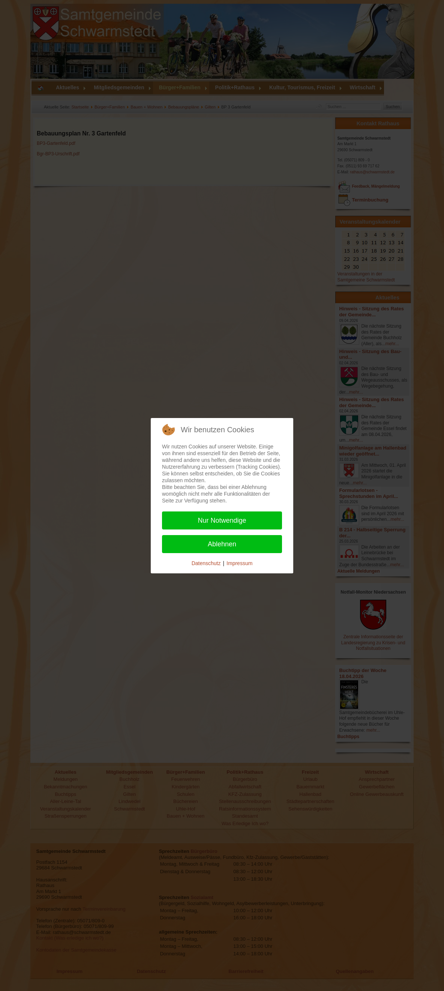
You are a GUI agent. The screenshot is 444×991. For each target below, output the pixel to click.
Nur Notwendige (222, 520)
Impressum (239, 563)
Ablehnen (222, 544)
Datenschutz (206, 563)
